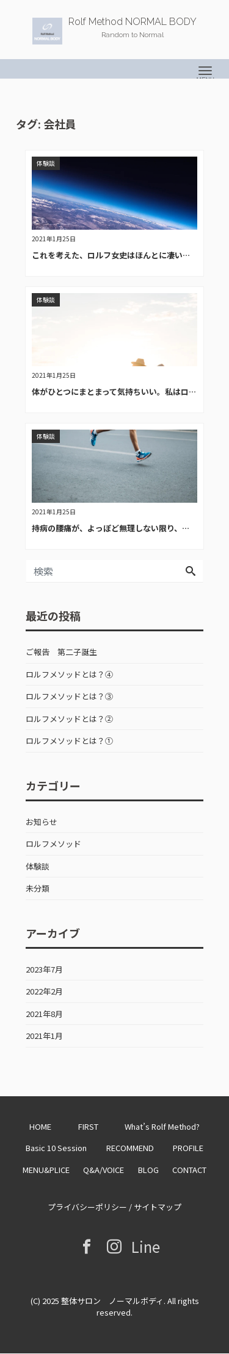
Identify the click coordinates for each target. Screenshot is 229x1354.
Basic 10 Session (56, 1148)
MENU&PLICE (46, 1169)
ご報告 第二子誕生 (61, 652)
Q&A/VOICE (103, 1169)
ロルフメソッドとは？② (69, 719)
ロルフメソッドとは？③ (69, 696)
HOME (40, 1126)
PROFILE (188, 1148)
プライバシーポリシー (87, 1207)
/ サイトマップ (154, 1207)
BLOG (148, 1169)
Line (142, 1246)
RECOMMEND (130, 1148)
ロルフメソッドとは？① (69, 740)
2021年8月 (44, 1013)
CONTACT (189, 1169)
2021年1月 (44, 1035)
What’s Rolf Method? (162, 1126)
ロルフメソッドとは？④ (69, 674)
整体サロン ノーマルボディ (112, 1300)
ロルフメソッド (53, 843)
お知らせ (41, 822)
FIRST (88, 1126)
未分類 (37, 888)
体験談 (37, 866)
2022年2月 (44, 991)
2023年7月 (44, 969)
